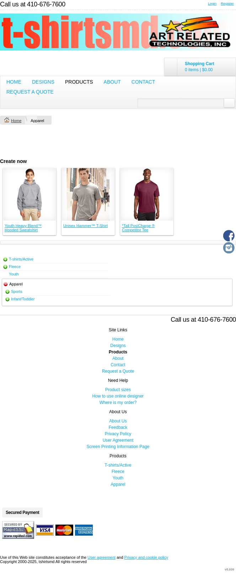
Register (227, 3)
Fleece (15, 266)
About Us (118, 421)
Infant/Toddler (23, 299)
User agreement (101, 557)
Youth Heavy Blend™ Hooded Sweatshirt (23, 228)
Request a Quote (30, 92)
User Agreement (118, 440)
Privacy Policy (118, 433)
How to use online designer (118, 396)
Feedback (118, 427)
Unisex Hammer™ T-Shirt (85, 226)
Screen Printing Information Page (118, 446)
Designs (43, 82)
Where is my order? (118, 402)
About (112, 82)
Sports (16, 291)
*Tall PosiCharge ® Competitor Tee (138, 228)
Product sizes (118, 389)
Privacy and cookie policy (146, 557)
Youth (14, 274)
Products (79, 82)
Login (212, 3)
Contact (143, 82)
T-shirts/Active (21, 259)
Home (13, 82)
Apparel (118, 484)
